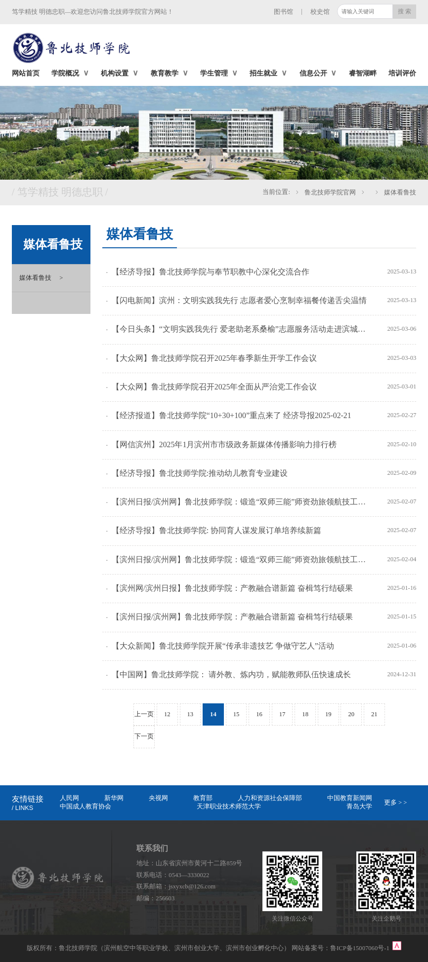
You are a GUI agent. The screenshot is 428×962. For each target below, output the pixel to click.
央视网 (158, 798)
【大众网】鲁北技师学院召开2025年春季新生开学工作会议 (214, 358)
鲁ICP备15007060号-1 (360, 948)
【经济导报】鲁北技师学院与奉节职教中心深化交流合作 (210, 272)
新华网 (114, 798)
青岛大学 (359, 806)
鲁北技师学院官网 (330, 192)
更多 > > (395, 802)
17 (282, 714)
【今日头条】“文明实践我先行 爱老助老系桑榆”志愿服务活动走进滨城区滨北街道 (240, 329)
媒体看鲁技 (400, 192)
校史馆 (320, 11)
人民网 (69, 798)
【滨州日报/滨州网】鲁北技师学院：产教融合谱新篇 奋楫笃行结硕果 (232, 617)
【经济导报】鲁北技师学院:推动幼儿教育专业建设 (200, 473)
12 (167, 714)
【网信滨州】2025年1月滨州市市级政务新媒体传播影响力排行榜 (224, 444)
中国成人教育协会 (85, 806)
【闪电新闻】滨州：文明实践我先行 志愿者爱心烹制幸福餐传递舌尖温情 (239, 300)
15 (236, 714)
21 (374, 714)
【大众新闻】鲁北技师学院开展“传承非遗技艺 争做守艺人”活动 (223, 646)
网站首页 (26, 73)
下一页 (144, 736)
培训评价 (402, 73)
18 (305, 714)
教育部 (203, 798)
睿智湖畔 (363, 73)
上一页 (144, 714)
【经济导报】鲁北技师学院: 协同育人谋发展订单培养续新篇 (216, 530)
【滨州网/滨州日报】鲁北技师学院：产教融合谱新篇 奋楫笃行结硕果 (232, 588)
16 (259, 714)
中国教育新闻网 (349, 798)
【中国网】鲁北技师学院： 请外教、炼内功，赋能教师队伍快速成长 (231, 674)
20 (351, 714)
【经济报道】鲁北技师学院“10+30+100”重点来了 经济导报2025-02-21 (231, 415)
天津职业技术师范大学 (229, 806)
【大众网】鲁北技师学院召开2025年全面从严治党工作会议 (214, 387)
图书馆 (283, 11)
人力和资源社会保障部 (270, 798)
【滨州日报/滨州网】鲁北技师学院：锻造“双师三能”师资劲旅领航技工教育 (240, 502)
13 (190, 714)
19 (328, 714)
